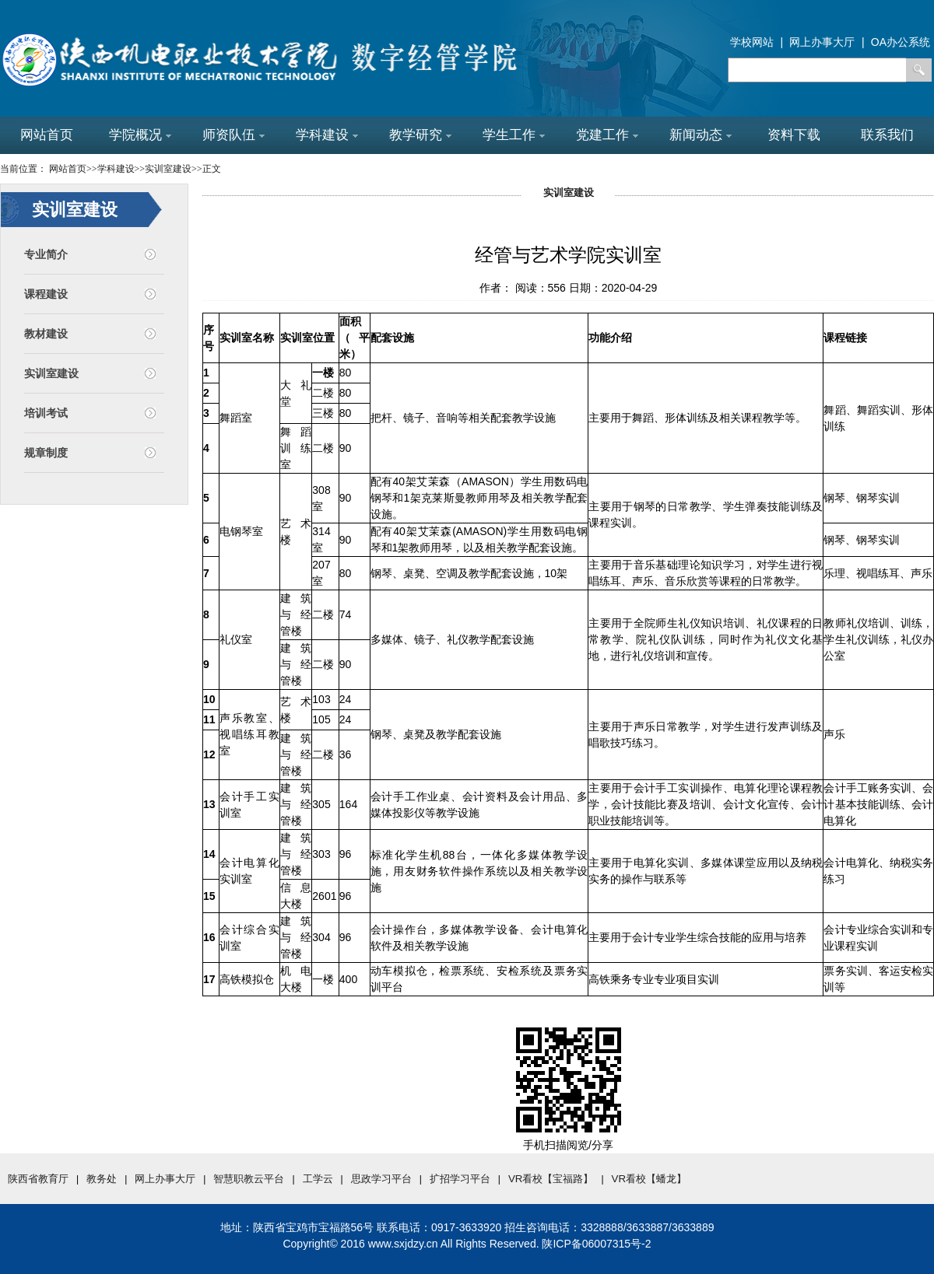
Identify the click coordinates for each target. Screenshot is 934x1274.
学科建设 (327, 135)
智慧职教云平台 (248, 1179)
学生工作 (514, 135)
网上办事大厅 (165, 1179)
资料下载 (793, 135)
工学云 (318, 1179)
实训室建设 (51, 373)
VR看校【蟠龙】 (649, 1179)
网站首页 (46, 135)
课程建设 (46, 294)
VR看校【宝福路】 (551, 1179)
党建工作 (607, 135)
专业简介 (46, 254)
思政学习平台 (381, 1179)
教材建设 (46, 333)
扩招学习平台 (460, 1179)
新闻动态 (700, 135)
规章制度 (46, 452)
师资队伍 (233, 135)
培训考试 (46, 413)
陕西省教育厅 (38, 1179)
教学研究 (420, 135)
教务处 (101, 1179)
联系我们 (887, 135)
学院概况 (140, 135)
